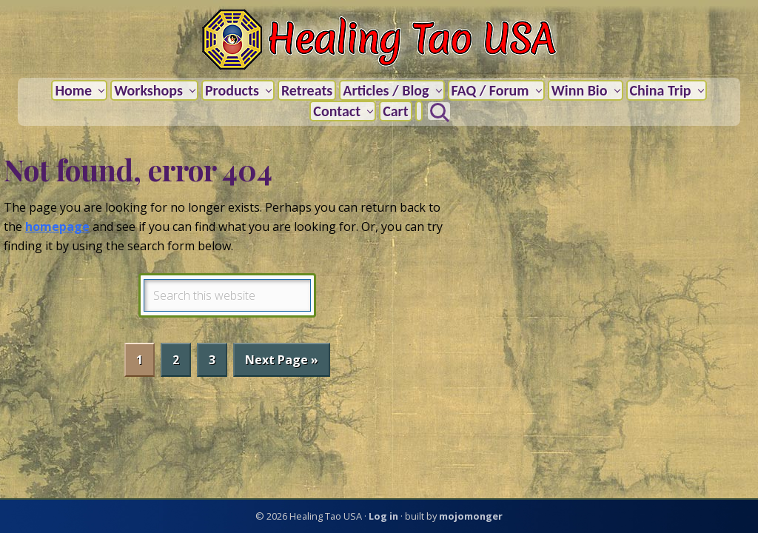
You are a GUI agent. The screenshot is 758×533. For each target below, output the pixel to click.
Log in (383, 516)
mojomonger (471, 516)
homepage (57, 226)
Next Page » (281, 363)
